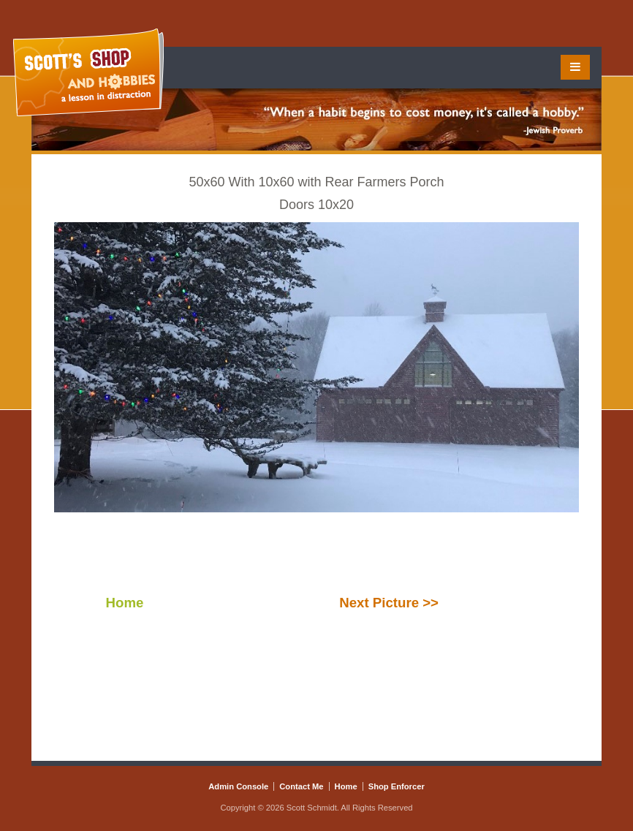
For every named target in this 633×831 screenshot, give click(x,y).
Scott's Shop (88, 72)
